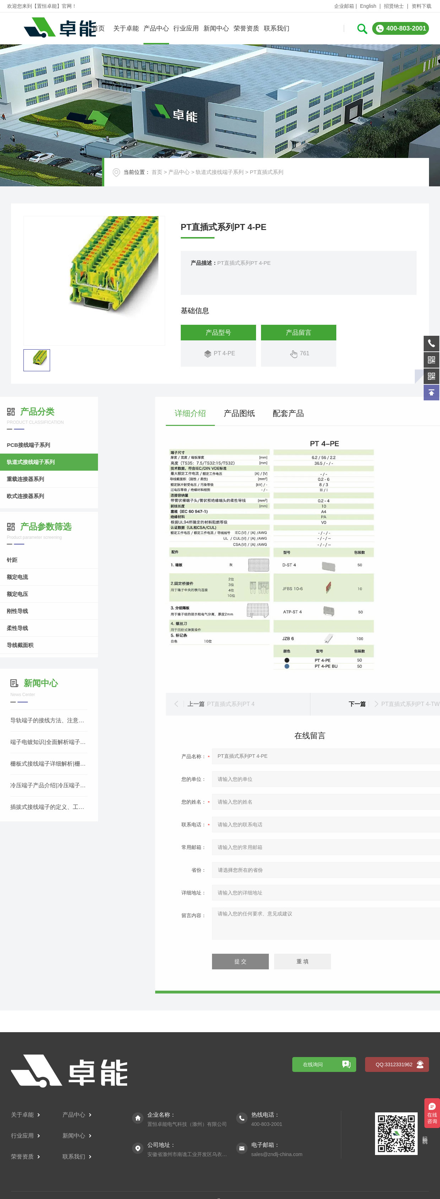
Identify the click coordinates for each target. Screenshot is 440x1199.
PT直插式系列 (266, 172)
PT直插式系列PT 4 (401, 704)
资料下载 (421, 6)
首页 (98, 28)
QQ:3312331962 (394, 1168)
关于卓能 (126, 28)
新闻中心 (216, 28)
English (368, 6)
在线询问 (313, 1168)
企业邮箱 (344, 6)
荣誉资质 (246, 28)
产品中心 (156, 28)
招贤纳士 (394, 6)
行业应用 (186, 28)
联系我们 (276, 28)
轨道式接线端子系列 (220, 172)
